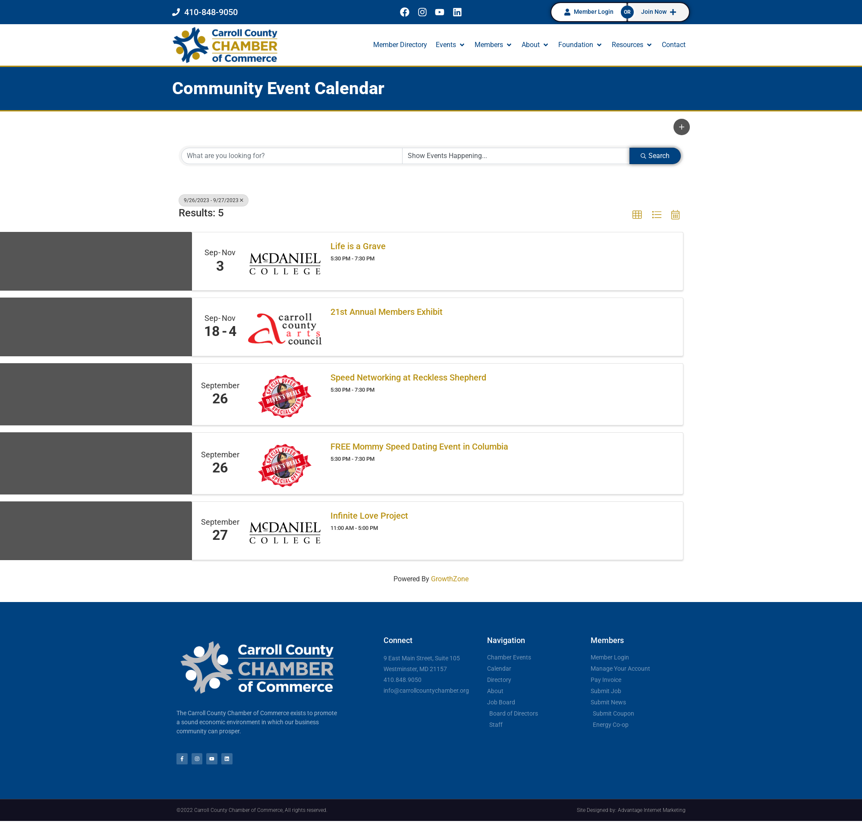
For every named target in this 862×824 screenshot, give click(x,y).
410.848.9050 (403, 679)
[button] (450, 45)
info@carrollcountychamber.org (426, 690)
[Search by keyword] (292, 156)
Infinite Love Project (369, 515)
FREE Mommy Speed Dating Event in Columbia (419, 446)
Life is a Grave (358, 246)
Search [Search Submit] (655, 156)
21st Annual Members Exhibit (386, 312)
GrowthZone (450, 579)
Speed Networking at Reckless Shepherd (408, 377)
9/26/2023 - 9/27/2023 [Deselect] (213, 200)
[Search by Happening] (516, 156)
